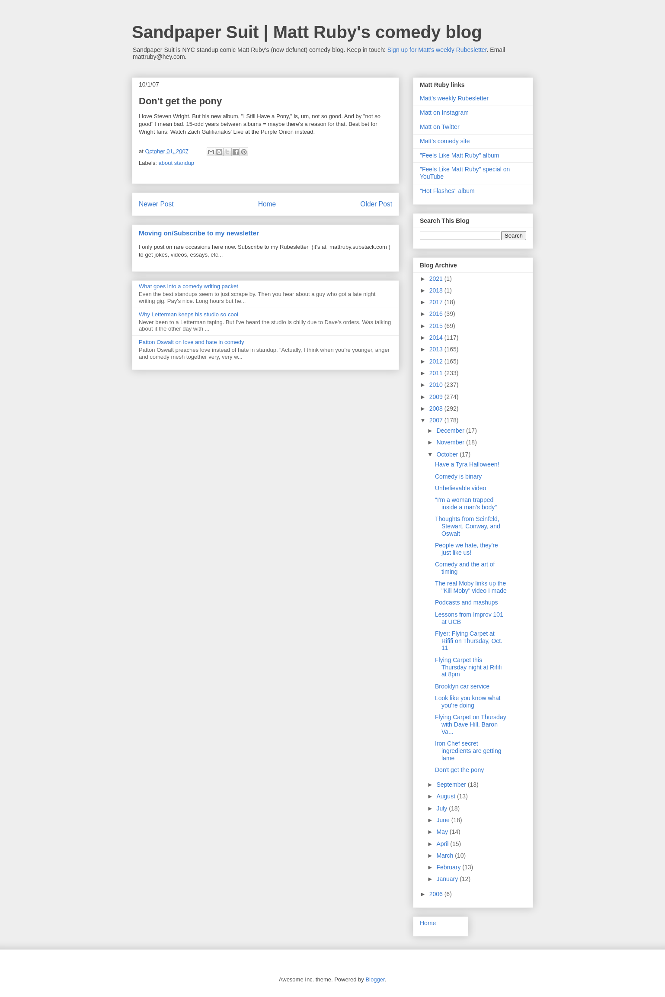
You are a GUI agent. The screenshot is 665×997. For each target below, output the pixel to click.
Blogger (374, 979)
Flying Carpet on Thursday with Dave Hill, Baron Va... (470, 724)
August (446, 796)
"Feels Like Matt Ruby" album (459, 155)
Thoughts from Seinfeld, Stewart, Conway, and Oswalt (467, 526)
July (442, 808)
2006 (436, 894)
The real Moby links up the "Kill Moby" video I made (471, 587)
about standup (176, 163)
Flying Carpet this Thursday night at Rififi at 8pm (468, 667)
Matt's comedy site (445, 141)
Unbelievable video (460, 488)
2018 (436, 290)
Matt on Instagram (444, 112)
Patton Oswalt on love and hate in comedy (191, 342)
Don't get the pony (459, 769)
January (448, 878)
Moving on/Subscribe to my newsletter (199, 233)
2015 (436, 325)
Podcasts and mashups (466, 602)
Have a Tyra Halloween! (467, 464)
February (449, 867)
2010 (436, 384)
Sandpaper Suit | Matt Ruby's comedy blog (307, 32)
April (443, 843)
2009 (436, 396)
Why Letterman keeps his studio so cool (188, 314)
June (443, 820)
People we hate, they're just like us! (466, 549)
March (445, 855)
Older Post (376, 204)
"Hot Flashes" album (447, 190)
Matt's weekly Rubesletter (454, 98)
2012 (436, 361)
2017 (436, 302)
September (451, 784)
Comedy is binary (458, 476)
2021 (436, 278)
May (442, 831)
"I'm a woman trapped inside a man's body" (466, 503)
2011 (436, 373)
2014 (436, 337)
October (448, 454)
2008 (436, 408)
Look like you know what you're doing (468, 702)
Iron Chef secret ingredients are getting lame (468, 751)
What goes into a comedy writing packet (188, 286)
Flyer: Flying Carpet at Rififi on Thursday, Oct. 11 (468, 641)
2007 (436, 420)
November (451, 442)
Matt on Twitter (440, 126)
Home (267, 204)
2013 (436, 349)
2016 (436, 313)
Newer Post (156, 204)
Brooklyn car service (462, 686)
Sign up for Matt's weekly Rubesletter (437, 49)
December (451, 430)
